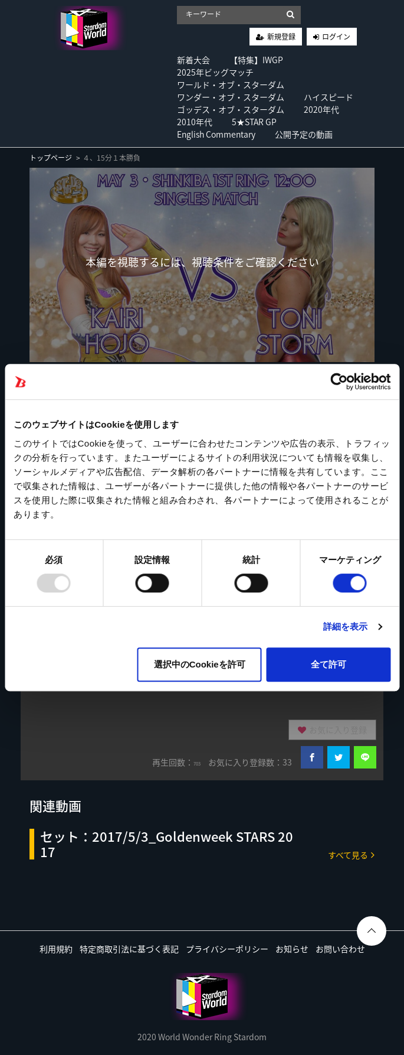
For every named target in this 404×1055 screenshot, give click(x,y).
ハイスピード (328, 97)
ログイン (336, 36)
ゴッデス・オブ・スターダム (230, 109)
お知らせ (291, 949)
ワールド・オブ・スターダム (230, 84)
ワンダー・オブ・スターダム (230, 97)
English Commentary (216, 134)
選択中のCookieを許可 (199, 664)
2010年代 (194, 122)
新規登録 (281, 36)
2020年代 (321, 109)
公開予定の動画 (304, 134)
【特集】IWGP (256, 60)
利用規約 (56, 949)
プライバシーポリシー (227, 949)
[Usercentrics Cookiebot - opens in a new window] (338, 381)
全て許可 (328, 664)
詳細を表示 (345, 626)
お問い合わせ (340, 949)
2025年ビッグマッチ (215, 72)
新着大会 (193, 60)
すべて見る (351, 854)
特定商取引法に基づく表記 (129, 949)
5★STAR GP (254, 122)
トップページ (50, 157)
